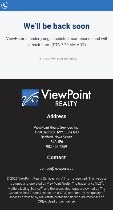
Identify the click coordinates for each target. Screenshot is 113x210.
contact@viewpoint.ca (56, 168)
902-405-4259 (56, 146)
